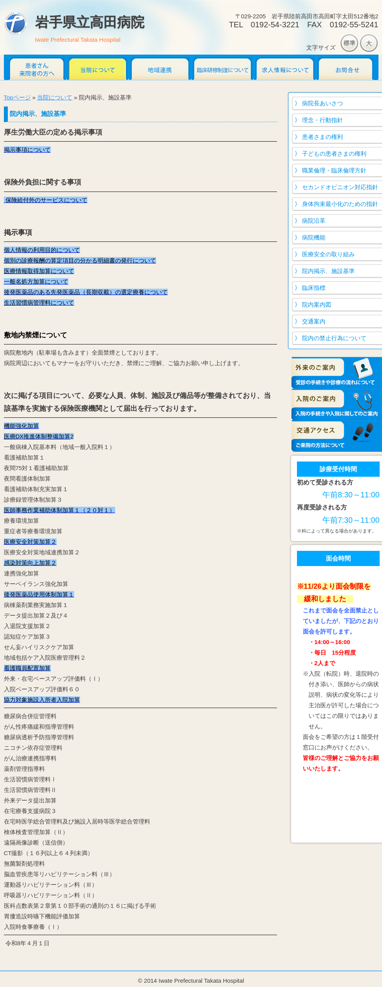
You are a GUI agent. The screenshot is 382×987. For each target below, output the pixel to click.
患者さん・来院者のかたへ (35, 67)
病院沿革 (313, 220)
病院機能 (313, 237)
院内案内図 (316, 304)
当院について (97, 67)
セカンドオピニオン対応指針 (340, 187)
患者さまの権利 (322, 136)
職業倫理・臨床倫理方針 (334, 170)
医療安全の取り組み (328, 254)
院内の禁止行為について (334, 338)
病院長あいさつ (322, 103)
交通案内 (313, 321)
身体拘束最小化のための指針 (340, 204)
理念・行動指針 (322, 120)
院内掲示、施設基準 (328, 271)
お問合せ (347, 67)
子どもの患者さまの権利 (334, 153)
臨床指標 (313, 287)
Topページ (17, 97)
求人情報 (285, 67)
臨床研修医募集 (222, 67)
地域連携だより (160, 67)
